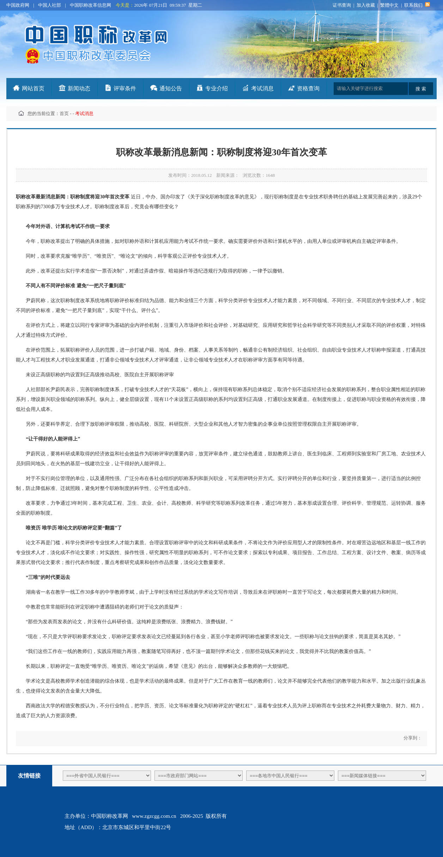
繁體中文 (389, 5)
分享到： (411, 738)
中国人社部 (49, 5)
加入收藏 (366, 5)
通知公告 (170, 88)
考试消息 (262, 88)
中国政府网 (17, 5)
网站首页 (33, 88)
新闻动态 (79, 88)
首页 (64, 113)
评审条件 (125, 88)
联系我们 (413, 5)
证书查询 (342, 5)
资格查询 (308, 88)
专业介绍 (216, 88)
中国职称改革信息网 (90, 5)
